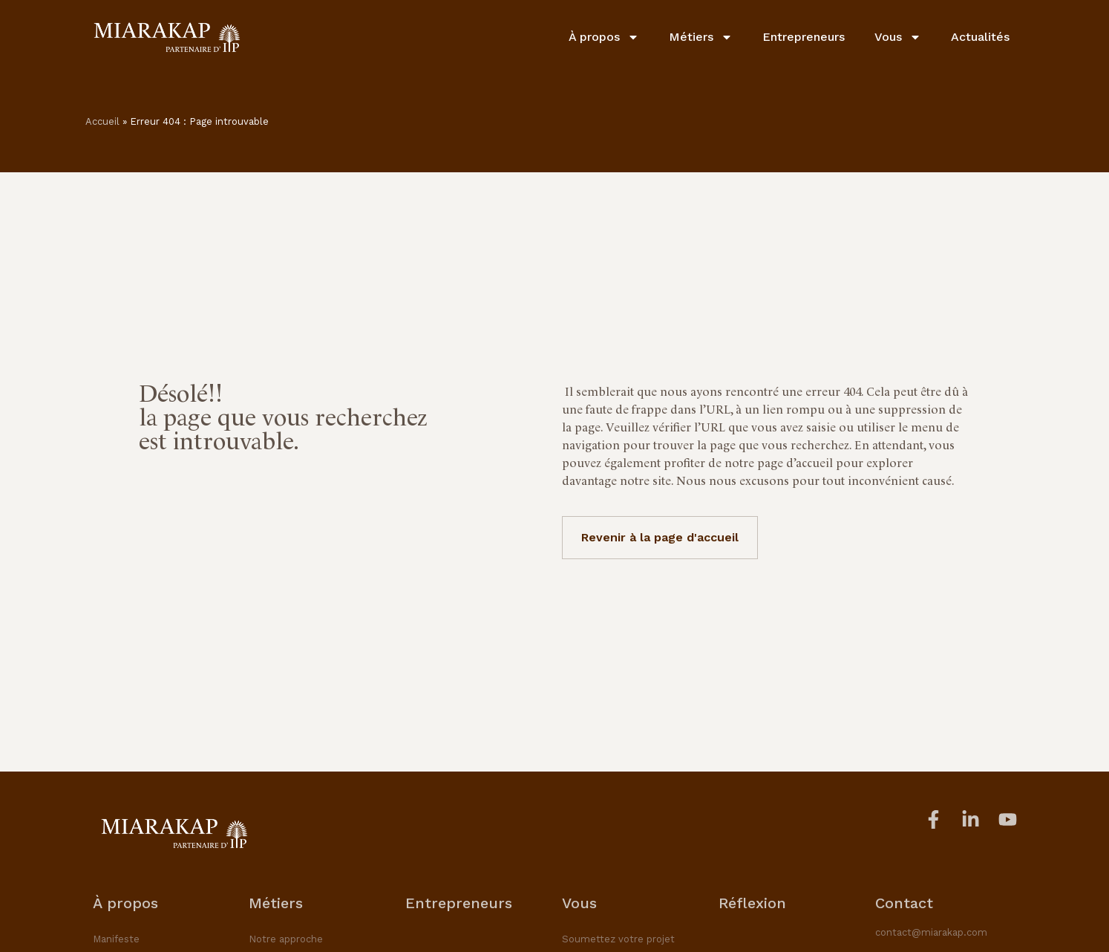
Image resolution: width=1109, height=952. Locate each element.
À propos (604, 37)
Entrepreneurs (803, 37)
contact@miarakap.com (931, 932)
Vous (897, 37)
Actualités (980, 37)
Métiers (701, 37)
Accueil (102, 121)
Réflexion (752, 903)
